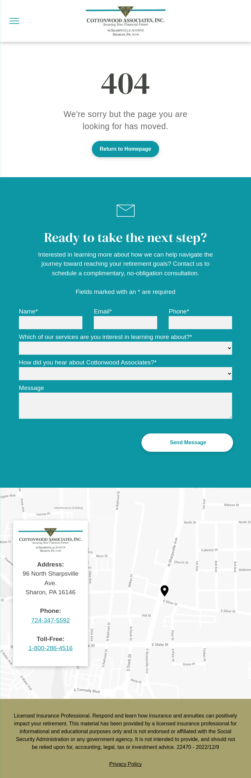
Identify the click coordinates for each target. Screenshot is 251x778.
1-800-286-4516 (50, 648)
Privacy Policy (125, 764)
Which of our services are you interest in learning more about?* (105, 336)
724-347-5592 (50, 620)
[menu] (14, 20)
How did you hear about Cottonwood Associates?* (88, 362)
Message (31, 387)
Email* (103, 311)
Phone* (179, 311)
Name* (28, 311)
